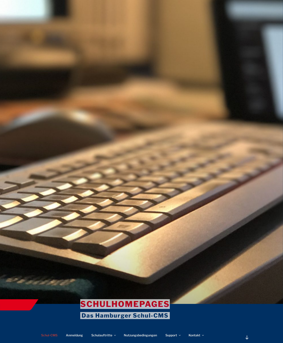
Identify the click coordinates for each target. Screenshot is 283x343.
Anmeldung (74, 335)
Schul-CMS (49, 335)
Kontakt (197, 335)
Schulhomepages (125, 304)
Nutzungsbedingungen (140, 335)
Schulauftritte (104, 335)
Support (173, 335)
